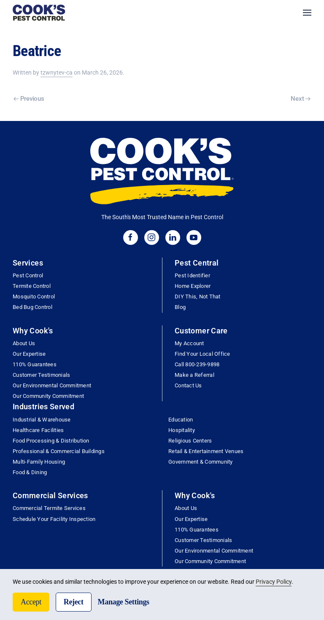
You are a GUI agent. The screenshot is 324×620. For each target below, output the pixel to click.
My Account (189, 343)
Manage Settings (123, 602)
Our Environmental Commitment (52, 385)
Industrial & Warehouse (42, 419)
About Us (24, 343)
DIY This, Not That (198, 296)
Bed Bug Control (32, 307)
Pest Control (28, 275)
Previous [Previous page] (29, 98)
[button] (307, 12)
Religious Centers (190, 440)
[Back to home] (39, 12)
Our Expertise (29, 354)
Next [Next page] (300, 98)
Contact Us (188, 385)
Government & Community (200, 462)
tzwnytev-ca (56, 72)
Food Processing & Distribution (51, 440)
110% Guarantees (35, 364)
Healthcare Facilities (38, 430)
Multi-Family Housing (39, 462)
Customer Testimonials (41, 375)
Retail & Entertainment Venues (205, 451)
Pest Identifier (192, 275)
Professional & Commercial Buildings (59, 451)
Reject (74, 602)
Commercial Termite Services (49, 508)
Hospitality (181, 430)
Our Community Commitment (48, 396)
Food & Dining (30, 472)
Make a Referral (194, 375)
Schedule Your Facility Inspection (54, 519)
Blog (180, 307)
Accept (31, 602)
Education (180, 419)
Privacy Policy (274, 581)
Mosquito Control (34, 296)
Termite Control (32, 286)
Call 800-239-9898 (197, 364)
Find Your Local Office (202, 354)
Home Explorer (193, 286)
